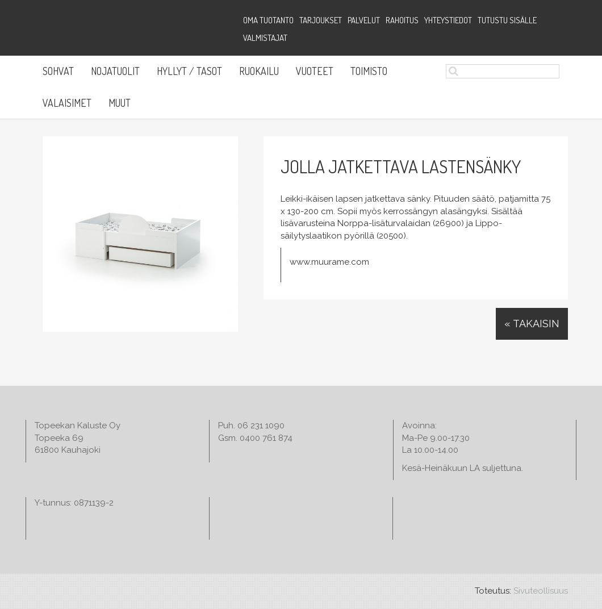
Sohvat (58, 71)
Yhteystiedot (448, 20)
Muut (119, 103)
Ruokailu (259, 71)
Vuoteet (314, 71)
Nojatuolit (115, 71)
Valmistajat (265, 37)
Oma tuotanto (268, 20)
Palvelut (364, 20)
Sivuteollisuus (540, 591)
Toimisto (368, 71)
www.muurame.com (329, 262)
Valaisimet (67, 103)
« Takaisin (531, 323)
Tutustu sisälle (507, 20)
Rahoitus (402, 20)
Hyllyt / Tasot (189, 71)
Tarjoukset (320, 20)
